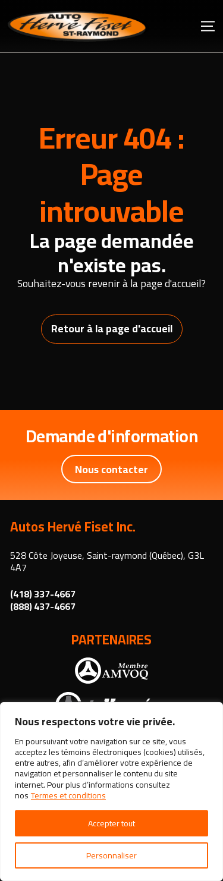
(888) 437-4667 (43, 606)
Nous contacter (111, 469)
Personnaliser (111, 855)
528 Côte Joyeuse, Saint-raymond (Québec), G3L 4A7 (107, 561)
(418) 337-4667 (43, 594)
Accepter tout (111, 823)
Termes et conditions (68, 795)
